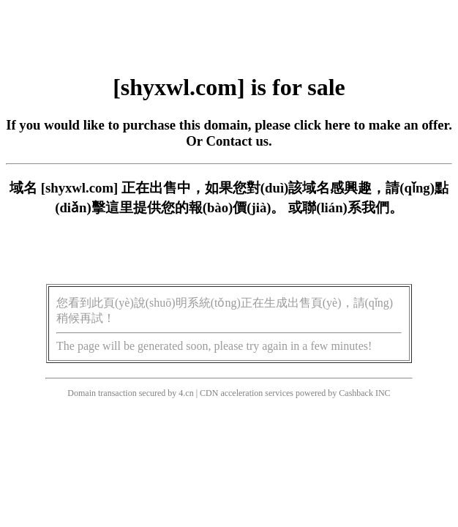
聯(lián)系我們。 (352, 207)
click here (322, 124)
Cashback (356, 393)
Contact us (237, 141)
